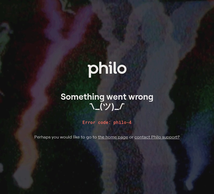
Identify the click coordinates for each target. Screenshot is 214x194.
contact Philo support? (157, 137)
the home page (113, 137)
